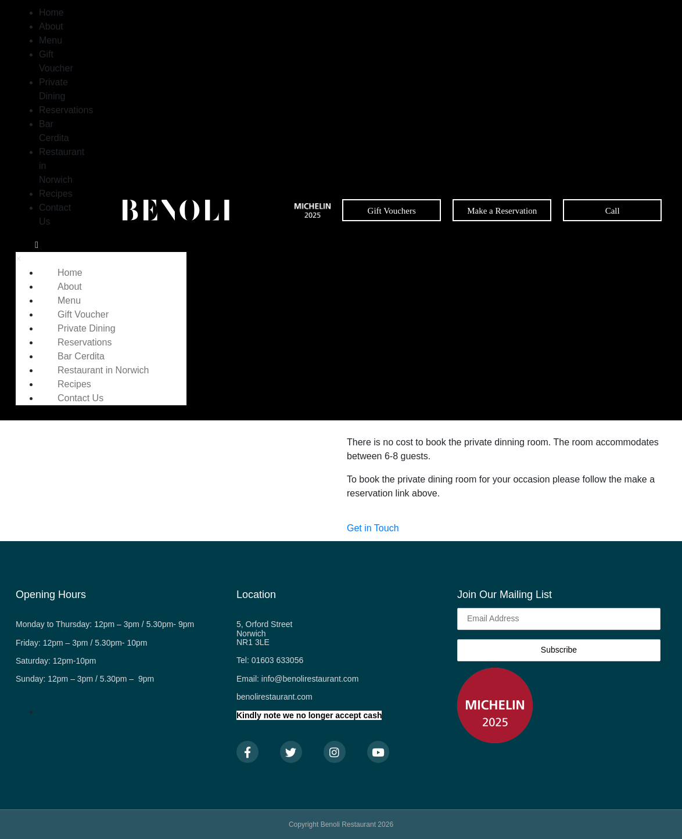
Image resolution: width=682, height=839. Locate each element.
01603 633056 (278, 660)
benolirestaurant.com (274, 696)
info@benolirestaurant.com (310, 678)
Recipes (56, 194)
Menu (50, 40)
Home (51, 12)
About (51, 26)
